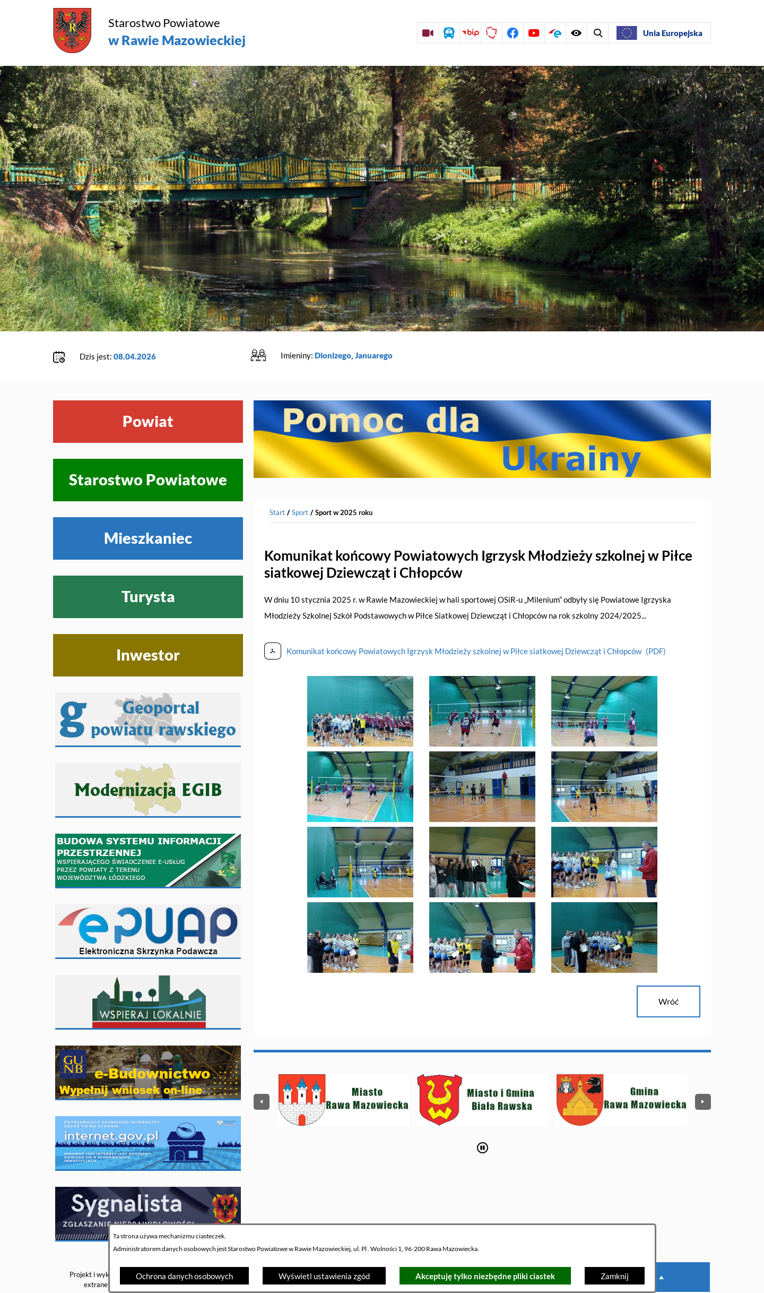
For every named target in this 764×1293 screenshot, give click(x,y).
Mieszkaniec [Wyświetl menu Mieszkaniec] (148, 505)
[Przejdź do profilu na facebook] (512, 33)
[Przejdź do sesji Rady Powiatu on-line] (427, 33)
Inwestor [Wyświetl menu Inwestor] (148, 622)
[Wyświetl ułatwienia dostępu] (597, 33)
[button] (360, 710)
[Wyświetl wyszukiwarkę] (576, 33)
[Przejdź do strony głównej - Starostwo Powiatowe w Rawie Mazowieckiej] (149, 31)
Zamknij (615, 1276)
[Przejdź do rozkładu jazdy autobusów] (448, 33)
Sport (300, 479)
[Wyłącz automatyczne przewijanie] (482, 1115)
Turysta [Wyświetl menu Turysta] (148, 564)
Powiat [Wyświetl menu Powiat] (148, 389)
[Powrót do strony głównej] (277, 480)
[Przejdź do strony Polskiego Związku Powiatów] (491, 33)
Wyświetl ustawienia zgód (324, 1276)
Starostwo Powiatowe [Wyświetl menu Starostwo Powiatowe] (148, 447)
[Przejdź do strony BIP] (470, 33)
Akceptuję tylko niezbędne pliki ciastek (485, 1276)
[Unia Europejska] (659, 33)
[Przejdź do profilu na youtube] (533, 33)
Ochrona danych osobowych (184, 1276)
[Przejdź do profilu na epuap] (555, 33)
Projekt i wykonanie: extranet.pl (100, 1247)
